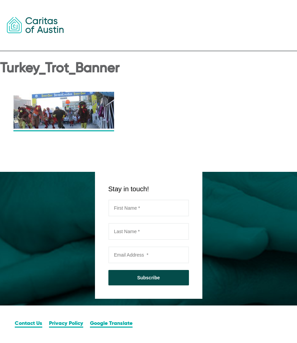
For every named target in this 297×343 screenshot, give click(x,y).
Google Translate (111, 323)
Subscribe (148, 277)
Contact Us (28, 323)
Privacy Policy (66, 323)
